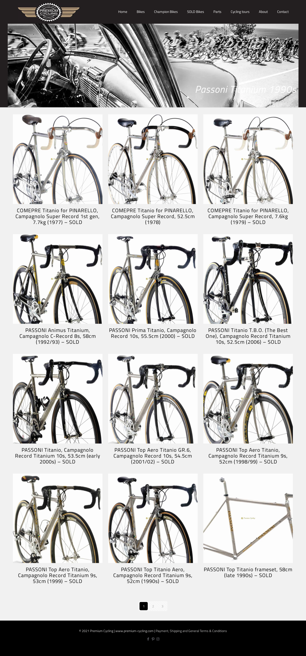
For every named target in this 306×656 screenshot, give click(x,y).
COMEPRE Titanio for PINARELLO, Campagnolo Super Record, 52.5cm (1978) (153, 216)
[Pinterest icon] (153, 639)
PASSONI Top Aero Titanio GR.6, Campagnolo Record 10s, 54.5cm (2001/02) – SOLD (152, 456)
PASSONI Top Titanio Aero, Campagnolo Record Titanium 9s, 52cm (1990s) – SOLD (153, 575)
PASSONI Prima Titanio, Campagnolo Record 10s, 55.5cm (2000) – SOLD (152, 333)
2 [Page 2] (153, 606)
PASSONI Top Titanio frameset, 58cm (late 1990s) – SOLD (248, 572)
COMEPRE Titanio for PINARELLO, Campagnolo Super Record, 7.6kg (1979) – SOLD (248, 216)
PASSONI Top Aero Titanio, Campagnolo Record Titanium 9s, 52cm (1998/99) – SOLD (248, 456)
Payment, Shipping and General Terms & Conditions (191, 630)
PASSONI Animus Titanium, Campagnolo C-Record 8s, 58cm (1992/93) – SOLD (57, 336)
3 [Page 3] (162, 606)
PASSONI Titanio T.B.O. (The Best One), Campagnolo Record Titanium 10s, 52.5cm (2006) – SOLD (248, 336)
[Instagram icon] (158, 639)
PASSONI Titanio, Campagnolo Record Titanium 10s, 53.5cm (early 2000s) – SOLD (57, 456)
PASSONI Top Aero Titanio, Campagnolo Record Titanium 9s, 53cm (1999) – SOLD (57, 575)
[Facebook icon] (148, 639)
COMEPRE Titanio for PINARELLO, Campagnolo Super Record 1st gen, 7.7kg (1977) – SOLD (57, 216)
